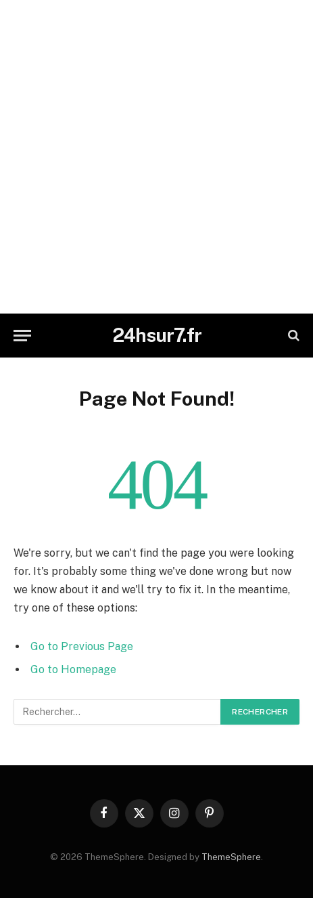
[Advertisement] (156, 157)
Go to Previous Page (81, 646)
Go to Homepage (73, 669)
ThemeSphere (231, 857)
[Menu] (22, 335)
